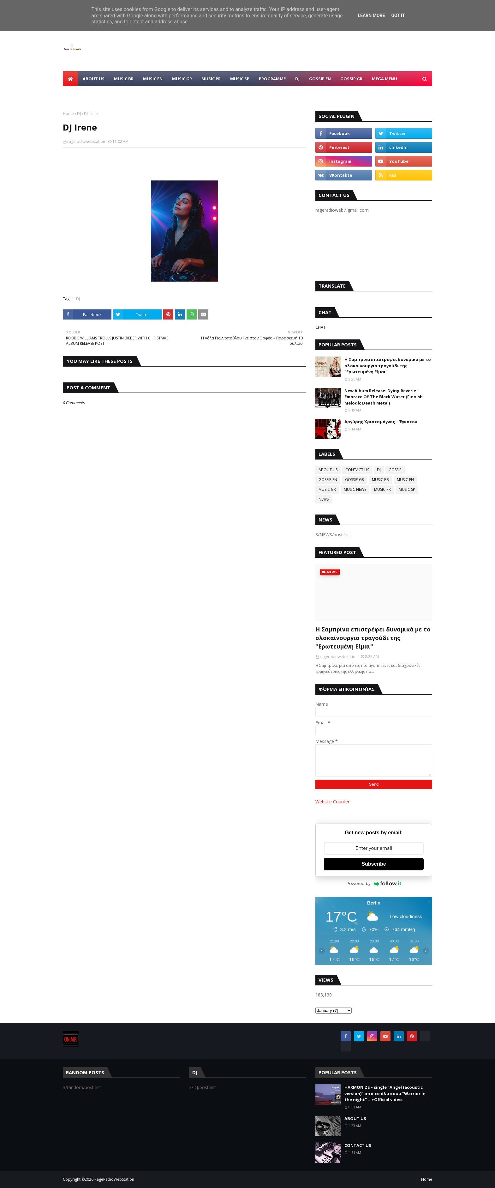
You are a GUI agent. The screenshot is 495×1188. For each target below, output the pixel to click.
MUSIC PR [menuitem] (211, 79)
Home (68, 113)
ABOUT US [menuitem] (93, 79)
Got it (398, 15)
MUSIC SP (407, 489)
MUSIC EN (405, 479)
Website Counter (332, 802)
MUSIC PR (382, 489)
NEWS (324, 499)
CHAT (320, 327)
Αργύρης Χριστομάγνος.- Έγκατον (380, 421)
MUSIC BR (380, 479)
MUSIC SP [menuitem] (239, 79)
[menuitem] (70, 78)
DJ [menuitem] (297, 79)
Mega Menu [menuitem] (384, 79)
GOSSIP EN (328, 479)
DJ (79, 113)
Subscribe (373, 864)
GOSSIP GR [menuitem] (351, 79)
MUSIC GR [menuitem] (182, 79)
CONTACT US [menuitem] (81, 94)
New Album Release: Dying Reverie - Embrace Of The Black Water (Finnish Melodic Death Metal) (383, 397)
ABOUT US (328, 469)
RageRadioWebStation (114, 1179)
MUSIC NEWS (355, 489)
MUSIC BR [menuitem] (124, 79)
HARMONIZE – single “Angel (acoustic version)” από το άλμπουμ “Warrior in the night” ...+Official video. (385, 1093)
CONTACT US (357, 469)
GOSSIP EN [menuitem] (320, 79)
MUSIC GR (327, 489)
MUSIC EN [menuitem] (153, 79)
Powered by (373, 883)
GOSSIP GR (354, 479)
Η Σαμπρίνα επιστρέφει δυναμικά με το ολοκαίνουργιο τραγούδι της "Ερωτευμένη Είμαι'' (387, 365)
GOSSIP (395, 469)
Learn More (371, 15)
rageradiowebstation (86, 141)
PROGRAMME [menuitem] (272, 79)
